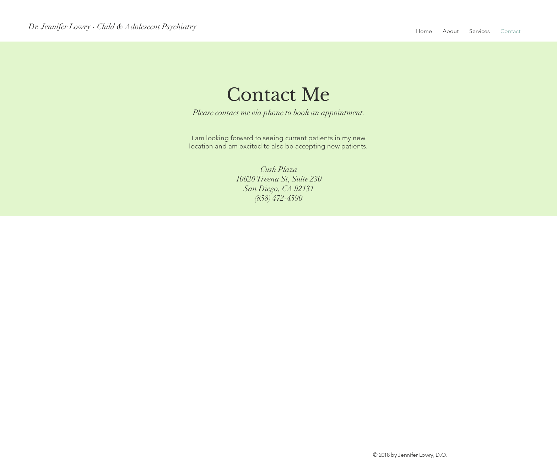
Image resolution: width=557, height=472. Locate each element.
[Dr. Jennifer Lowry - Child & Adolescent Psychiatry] (113, 27)
